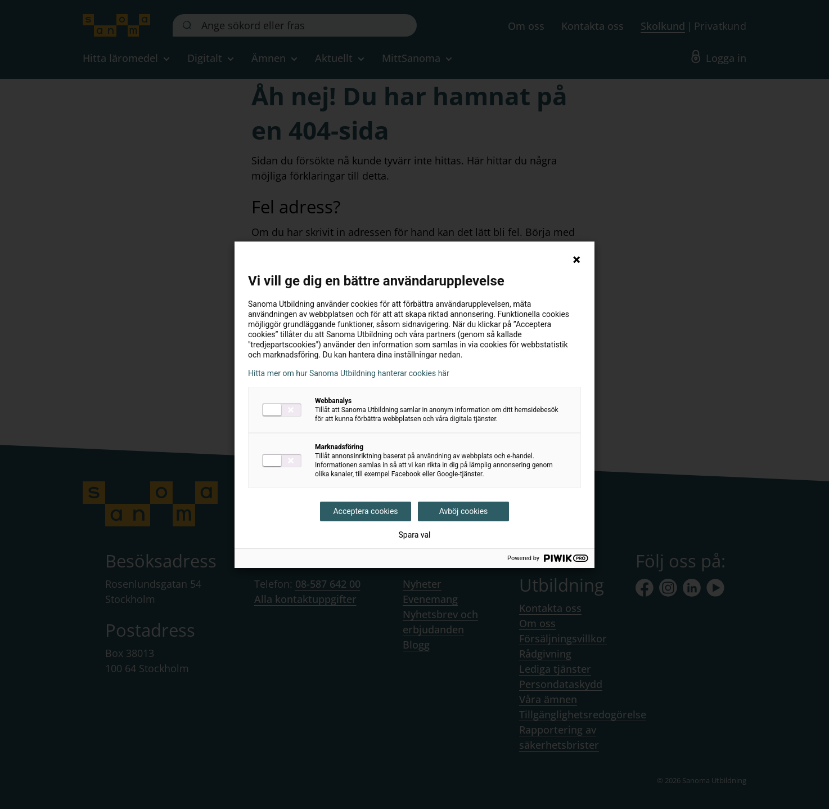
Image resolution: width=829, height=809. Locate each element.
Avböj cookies (463, 511)
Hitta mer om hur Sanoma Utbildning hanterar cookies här (348, 373)
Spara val (414, 534)
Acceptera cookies (365, 511)
